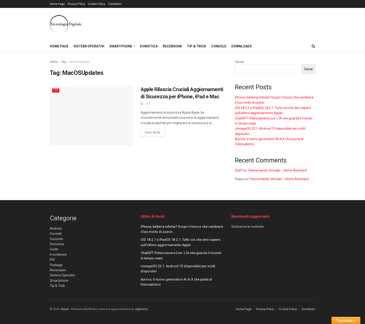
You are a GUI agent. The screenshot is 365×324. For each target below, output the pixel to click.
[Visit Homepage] (65, 24)
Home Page (57, 4)
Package (56, 265)
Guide (54, 249)
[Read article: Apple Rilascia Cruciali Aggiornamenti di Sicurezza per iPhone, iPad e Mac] (92, 116)
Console (218, 46)
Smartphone (120, 46)
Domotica (149, 46)
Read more (155, 132)
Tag (63, 61)
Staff (239, 170)
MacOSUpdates (80, 61)
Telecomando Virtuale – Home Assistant (277, 170)
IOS (56, 90)
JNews (64, 309)
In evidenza (58, 254)
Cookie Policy (96, 4)
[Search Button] (313, 46)
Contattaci (115, 4)
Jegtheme (141, 309)
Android (55, 228)
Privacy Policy (76, 4)
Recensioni (172, 46)
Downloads (241, 46)
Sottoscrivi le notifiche (247, 226)
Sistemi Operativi (89, 46)
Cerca (239, 62)
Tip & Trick (196, 46)
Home (53, 61)
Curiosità (56, 239)
